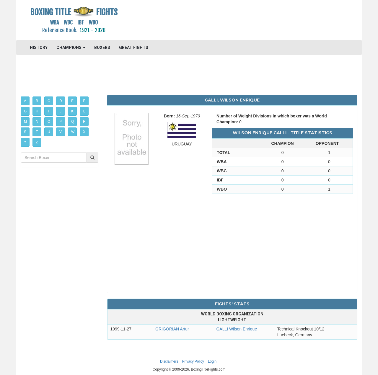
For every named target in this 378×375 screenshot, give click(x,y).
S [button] (25, 132)
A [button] (25, 101)
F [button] (84, 101)
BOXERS (102, 47)
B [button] (37, 101)
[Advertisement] (232, 19)
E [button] (72, 101)
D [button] (60, 101)
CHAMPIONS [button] (70, 47)
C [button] (49, 101)
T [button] (37, 132)
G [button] (25, 111)
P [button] (60, 121)
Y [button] (25, 142)
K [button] (72, 111)
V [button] (60, 132)
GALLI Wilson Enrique (236, 329)
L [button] (84, 111)
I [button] (48, 111)
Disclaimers (169, 361)
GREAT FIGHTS (133, 47)
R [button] (84, 121)
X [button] (84, 132)
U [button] (49, 132)
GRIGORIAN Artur (172, 329)
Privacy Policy (193, 361)
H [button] (37, 111)
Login (212, 361)
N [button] (37, 121)
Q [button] (72, 121)
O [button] (49, 121)
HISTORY (39, 47)
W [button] (72, 132)
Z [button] (37, 142)
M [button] (25, 121)
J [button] (60, 111)
